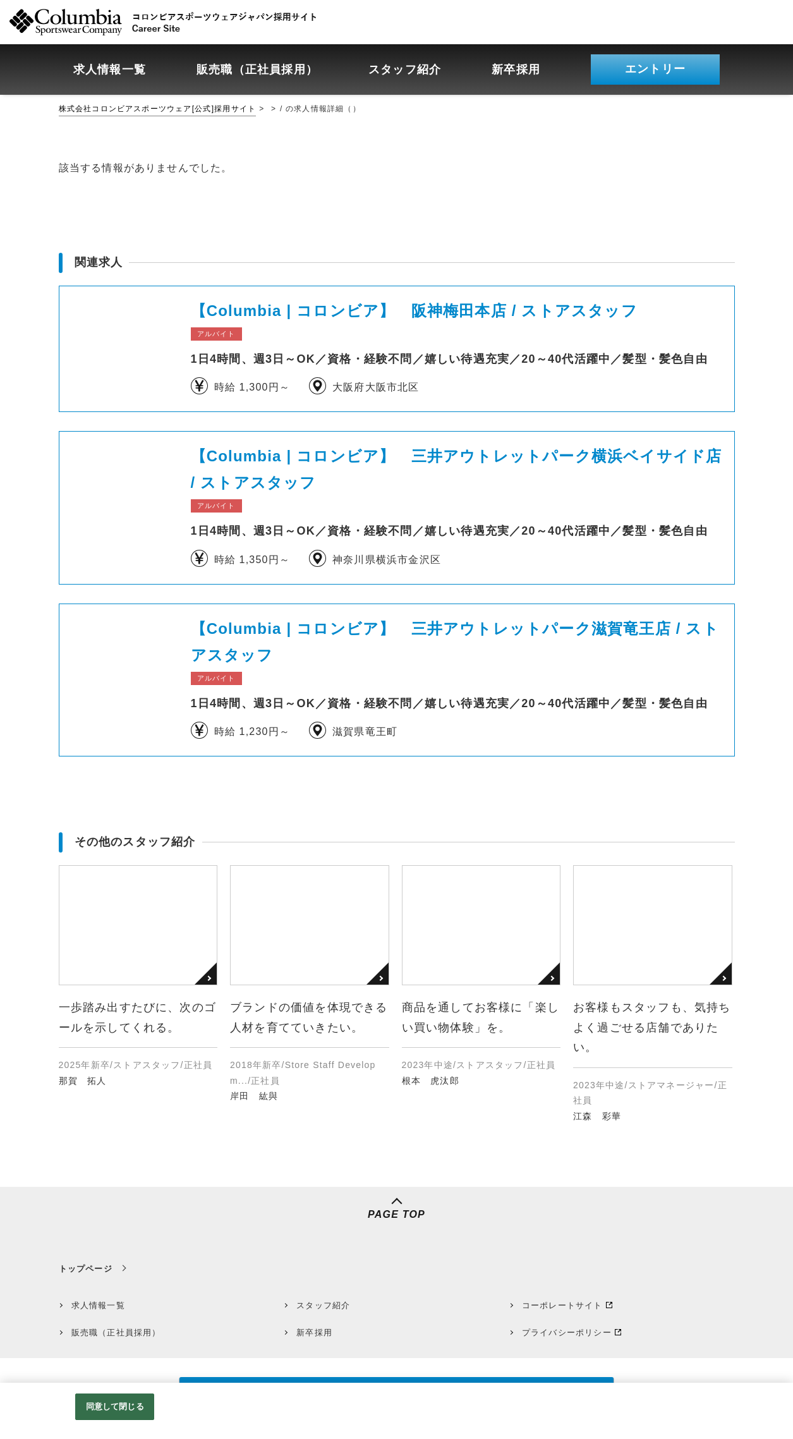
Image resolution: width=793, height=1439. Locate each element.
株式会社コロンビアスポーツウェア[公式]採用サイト (158, 108)
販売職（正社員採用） (116, 1332)
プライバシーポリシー (567, 1332)
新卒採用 (314, 1332)
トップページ (85, 1268)
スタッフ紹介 (323, 1305)
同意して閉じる (115, 1406)
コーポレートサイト (562, 1305)
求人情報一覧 (98, 1305)
